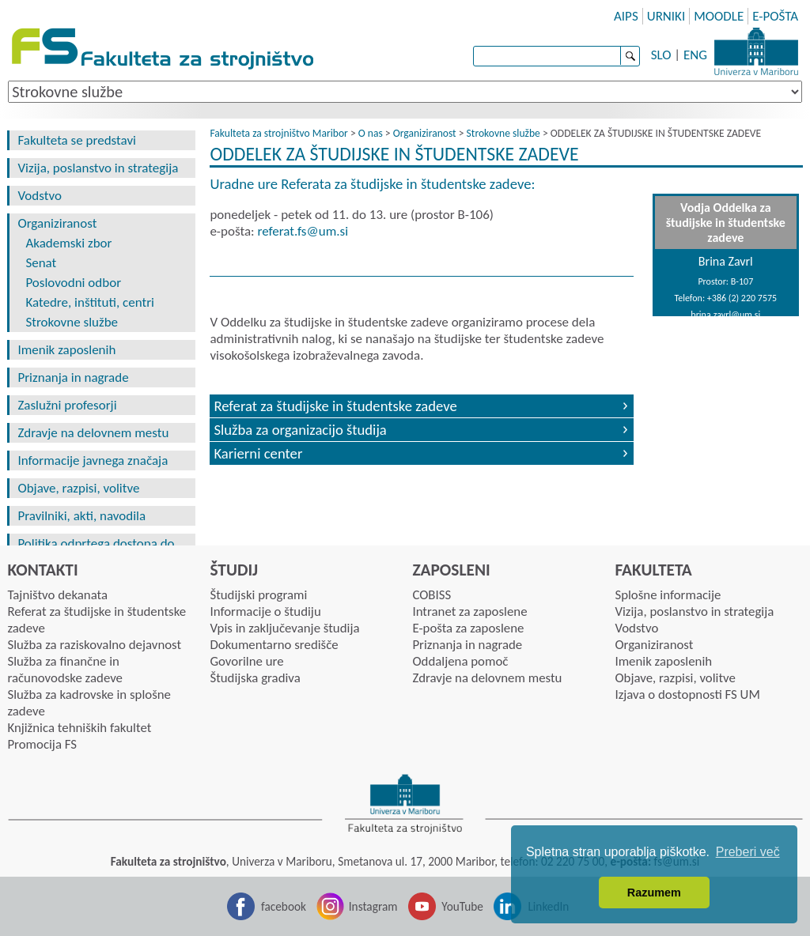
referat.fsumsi (302, 231)
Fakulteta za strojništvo (164, 49)
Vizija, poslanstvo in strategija (97, 168)
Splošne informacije (668, 595)
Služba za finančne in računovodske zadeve (65, 669)
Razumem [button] (654, 892)
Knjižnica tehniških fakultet (79, 727)
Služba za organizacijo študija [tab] (300, 430)
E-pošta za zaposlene (468, 628)
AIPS (626, 16)
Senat (40, 263)
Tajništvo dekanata (57, 595)
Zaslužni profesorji (66, 405)
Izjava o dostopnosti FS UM (687, 694)
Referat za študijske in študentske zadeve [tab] (335, 406)
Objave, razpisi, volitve (78, 488)
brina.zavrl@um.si (725, 314)
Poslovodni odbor (73, 282)
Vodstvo (39, 195)
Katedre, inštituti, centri (89, 302)
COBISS (431, 595)
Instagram (373, 906)
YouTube (462, 906)
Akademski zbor (68, 243)
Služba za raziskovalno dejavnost (94, 644)
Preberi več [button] (748, 852)
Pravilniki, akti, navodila (81, 516)
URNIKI (666, 16)
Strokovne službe (71, 322)
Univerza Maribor (756, 51)
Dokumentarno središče (274, 644)
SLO (661, 55)
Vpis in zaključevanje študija (284, 628)
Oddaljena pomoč (460, 661)
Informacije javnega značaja (92, 460)
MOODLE (719, 16)
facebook (283, 906)
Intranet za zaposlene (469, 611)
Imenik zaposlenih (66, 350)
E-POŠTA (775, 16)
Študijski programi (258, 595)
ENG (695, 55)
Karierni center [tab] (258, 453)
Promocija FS (42, 744)
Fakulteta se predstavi (76, 140)
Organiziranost (57, 223)
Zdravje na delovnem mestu (92, 433)
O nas (370, 133)
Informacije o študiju (265, 611)
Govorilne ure (246, 661)
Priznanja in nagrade (72, 377)
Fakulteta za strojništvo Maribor (278, 133)
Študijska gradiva (255, 678)
